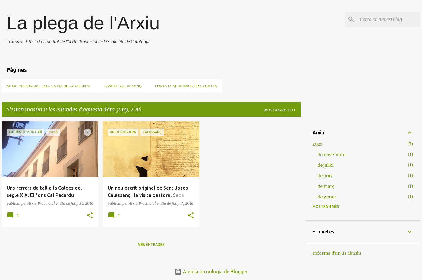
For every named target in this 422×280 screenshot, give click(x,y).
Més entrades (151, 244)
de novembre (331, 154)
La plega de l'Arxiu (83, 22)
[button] (89, 216)
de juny (325, 176)
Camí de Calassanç (123, 86)
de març (326, 186)
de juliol (325, 165)
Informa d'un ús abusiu (337, 253)
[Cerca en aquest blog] (388, 19)
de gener (326, 197)
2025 (318, 144)
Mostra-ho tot (280, 110)
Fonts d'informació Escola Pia (186, 86)
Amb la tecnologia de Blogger (211, 271)
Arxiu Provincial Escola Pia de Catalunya (48, 86)
